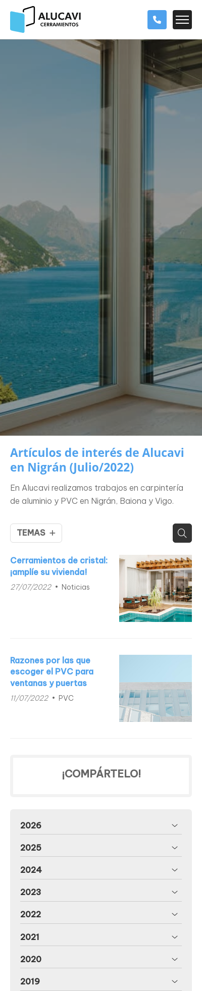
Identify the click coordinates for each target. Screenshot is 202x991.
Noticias (76, 587)
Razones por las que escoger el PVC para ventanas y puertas (51, 671)
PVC (66, 698)
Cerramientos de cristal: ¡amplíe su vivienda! (59, 566)
